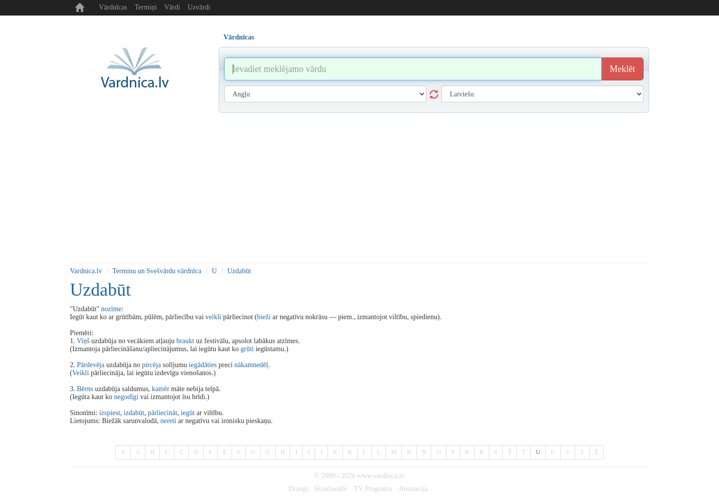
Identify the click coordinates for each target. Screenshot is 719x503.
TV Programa (373, 489)
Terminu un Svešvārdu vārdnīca (156, 271)
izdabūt (134, 413)
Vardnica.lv (86, 271)
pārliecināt (162, 413)
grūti (247, 349)
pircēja (151, 365)
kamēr (160, 389)
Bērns (85, 389)
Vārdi (172, 7)
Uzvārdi (199, 7)
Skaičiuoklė (330, 489)
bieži (264, 317)
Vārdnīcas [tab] (239, 37)
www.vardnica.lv (381, 476)
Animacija (413, 489)
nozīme (111, 309)
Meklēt (622, 69)
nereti (168, 421)
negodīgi (126, 397)
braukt (185, 341)
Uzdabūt (239, 271)
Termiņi (146, 7)
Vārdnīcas (113, 7)
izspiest (109, 413)
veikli (213, 317)
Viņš (83, 341)
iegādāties (203, 365)
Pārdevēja (90, 365)
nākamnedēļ (251, 365)
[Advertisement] (359, 188)
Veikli (80, 373)
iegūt (188, 413)
